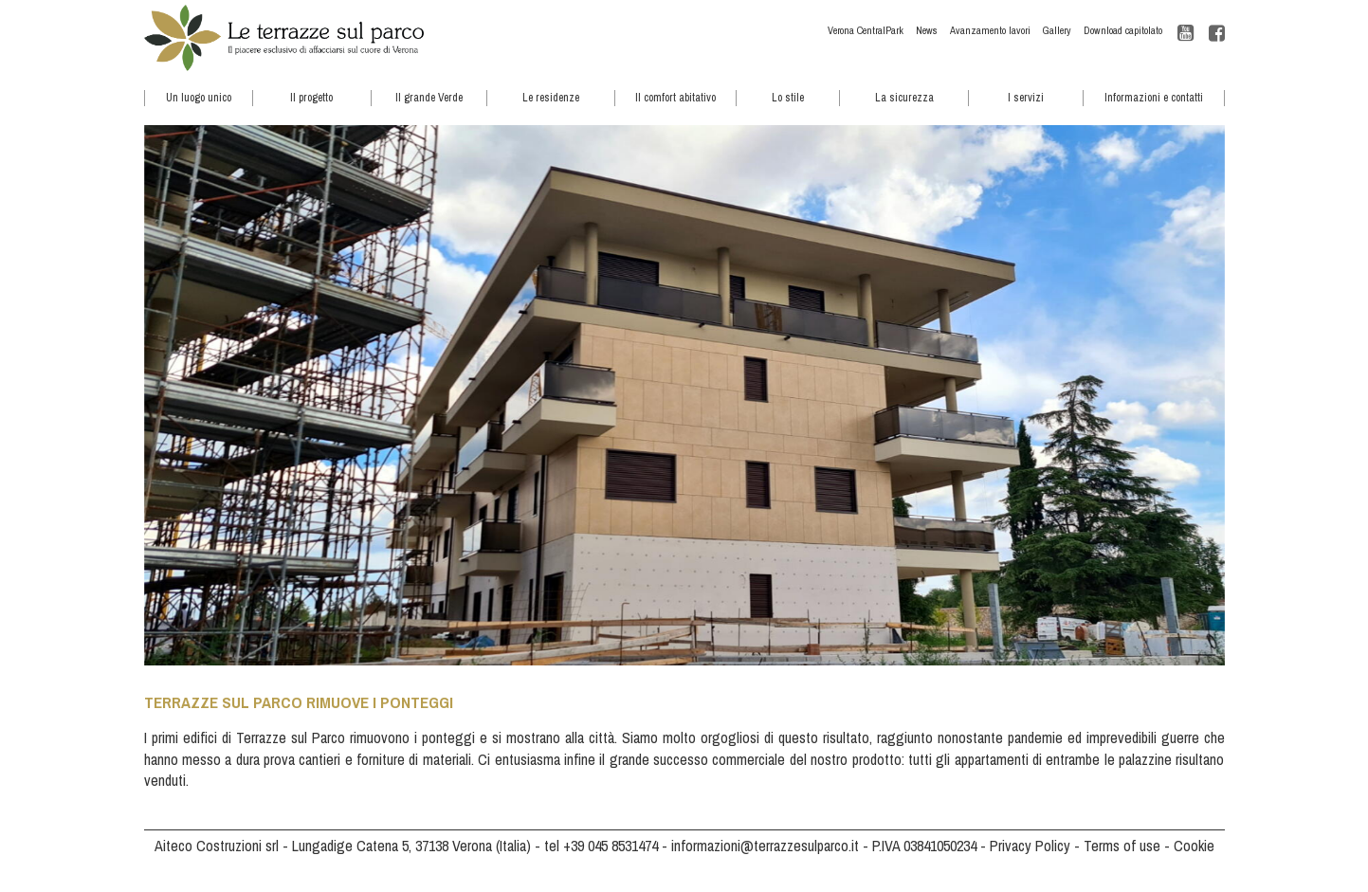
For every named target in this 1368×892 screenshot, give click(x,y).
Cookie (1194, 845)
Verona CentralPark (865, 30)
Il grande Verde (429, 97)
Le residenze (550, 97)
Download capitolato (1123, 30)
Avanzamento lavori (990, 30)
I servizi (1026, 97)
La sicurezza (904, 97)
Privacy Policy (1030, 845)
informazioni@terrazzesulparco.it (765, 845)
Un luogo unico (198, 97)
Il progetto (311, 97)
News (927, 30)
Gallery (1057, 30)
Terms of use (1122, 845)
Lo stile (788, 97)
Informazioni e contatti (1153, 97)
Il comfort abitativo (675, 97)
